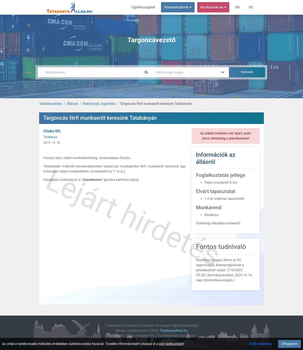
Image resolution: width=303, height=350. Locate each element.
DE (251, 7)
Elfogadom (289, 344)
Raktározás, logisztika (99, 104)
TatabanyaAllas (50, 104)
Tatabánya (50, 137)
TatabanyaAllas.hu (173, 331)
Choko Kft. (52, 131)
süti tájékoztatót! (171, 344)
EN (238, 7)
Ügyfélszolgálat (144, 7)
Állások (72, 104)
